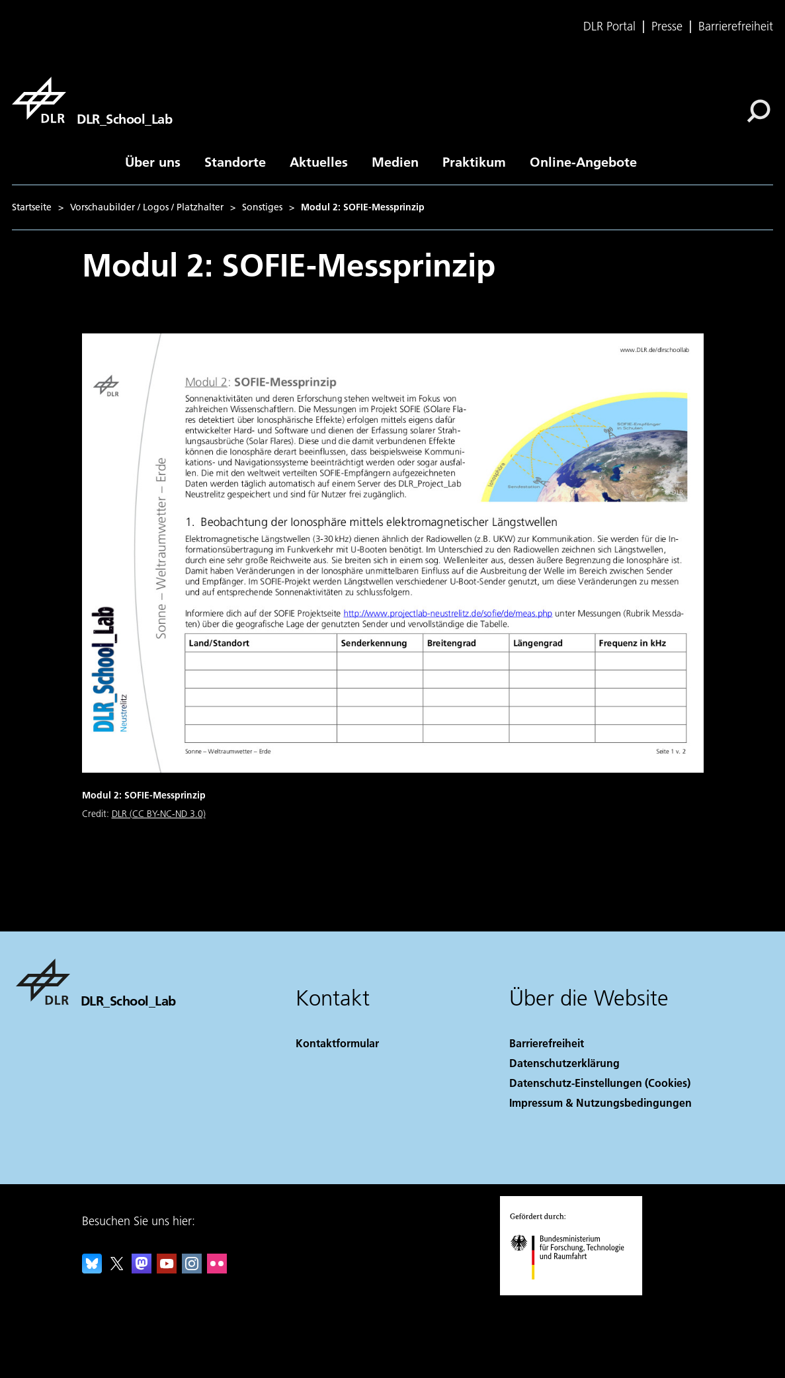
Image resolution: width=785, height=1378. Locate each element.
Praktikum (474, 161)
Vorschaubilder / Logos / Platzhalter (147, 207)
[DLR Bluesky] (92, 1269)
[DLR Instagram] (192, 1269)
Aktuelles (319, 161)
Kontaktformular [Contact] (337, 1043)
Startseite (32, 207)
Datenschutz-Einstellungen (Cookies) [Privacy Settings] (599, 1083)
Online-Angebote (583, 161)
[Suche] (758, 111)
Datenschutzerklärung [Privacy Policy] (564, 1063)
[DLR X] (117, 1269)
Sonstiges (262, 207)
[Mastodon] (141, 1269)
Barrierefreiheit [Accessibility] (546, 1043)
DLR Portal (609, 26)
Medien (395, 161)
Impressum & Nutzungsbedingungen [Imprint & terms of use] (600, 1102)
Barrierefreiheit (735, 26)
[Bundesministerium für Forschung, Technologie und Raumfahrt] (574, 1291)
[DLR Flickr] (217, 1269)
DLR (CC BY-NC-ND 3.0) (159, 814)
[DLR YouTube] (167, 1269)
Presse (666, 26)
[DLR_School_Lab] (92, 100)
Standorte (235, 161)
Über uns (153, 161)
